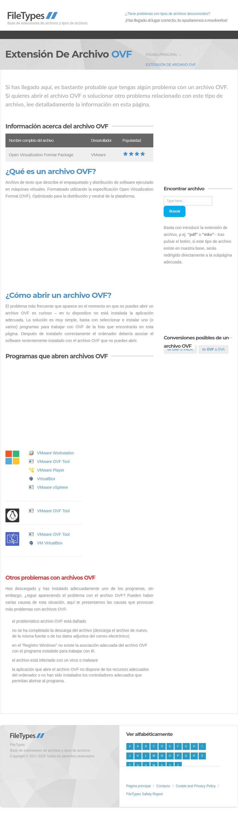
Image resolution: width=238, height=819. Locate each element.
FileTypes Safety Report (144, 794)
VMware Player (50, 470)
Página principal (161, 55)
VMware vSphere (52, 487)
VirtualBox (46, 478)
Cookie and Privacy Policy (196, 786)
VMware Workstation (55, 453)
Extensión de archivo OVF (171, 65)
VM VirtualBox (49, 543)
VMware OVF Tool (53, 461)
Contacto (163, 786)
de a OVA (213, 349)
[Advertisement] (79, 245)
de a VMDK (180, 349)
